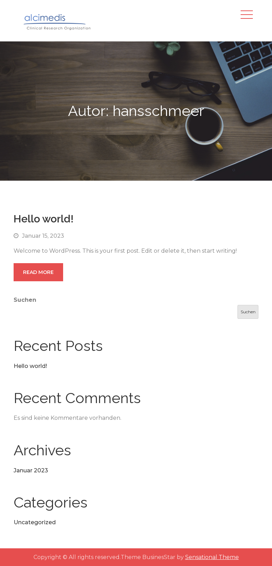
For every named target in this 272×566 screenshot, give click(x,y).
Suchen (25, 300)
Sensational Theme (212, 557)
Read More (38, 272)
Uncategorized (35, 522)
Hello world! (44, 219)
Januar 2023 (31, 470)
